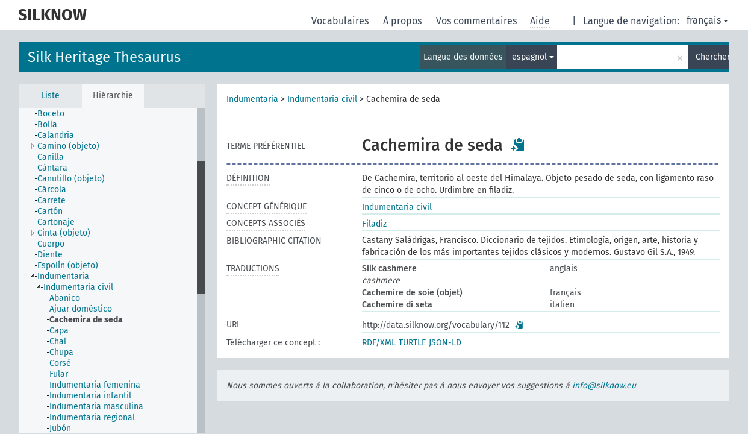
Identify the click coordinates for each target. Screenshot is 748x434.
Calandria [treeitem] (55, 135)
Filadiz (374, 224)
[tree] (112, 270)
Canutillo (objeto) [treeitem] (71, 179)
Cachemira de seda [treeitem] (86, 320)
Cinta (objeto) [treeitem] (63, 233)
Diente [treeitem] (50, 255)
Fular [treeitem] (58, 374)
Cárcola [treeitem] (51, 189)
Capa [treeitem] (59, 331)
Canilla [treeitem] (50, 157)
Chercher (712, 57)
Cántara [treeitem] (52, 168)
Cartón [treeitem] (50, 211)
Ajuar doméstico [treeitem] (80, 309)
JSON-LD (445, 343)
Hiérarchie (113, 95)
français (707, 20)
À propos (403, 21)
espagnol (533, 57)
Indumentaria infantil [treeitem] (90, 396)
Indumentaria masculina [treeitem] (96, 406)
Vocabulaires (341, 21)
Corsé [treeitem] (60, 363)
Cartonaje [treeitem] (56, 222)
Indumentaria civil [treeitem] (78, 287)
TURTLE (412, 343)
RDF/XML (379, 343)
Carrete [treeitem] (51, 200)
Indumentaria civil (322, 99)
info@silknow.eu (604, 385)
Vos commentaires (477, 21)
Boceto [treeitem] (50, 113)
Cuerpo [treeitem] (50, 244)
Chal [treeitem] (57, 341)
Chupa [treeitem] (61, 352)
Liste (50, 95)
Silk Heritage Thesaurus (104, 57)
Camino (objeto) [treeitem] (68, 146)
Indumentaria (252, 99)
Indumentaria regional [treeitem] (92, 417)
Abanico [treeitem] (64, 298)
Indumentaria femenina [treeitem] (94, 385)
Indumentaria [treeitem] (63, 276)
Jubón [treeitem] (60, 428)
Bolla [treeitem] (47, 124)
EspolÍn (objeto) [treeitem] (67, 265)
